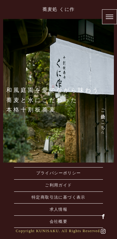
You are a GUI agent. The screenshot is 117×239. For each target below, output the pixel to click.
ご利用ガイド (58, 185)
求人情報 (59, 209)
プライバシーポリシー (58, 173)
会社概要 (59, 221)
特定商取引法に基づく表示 (58, 197)
